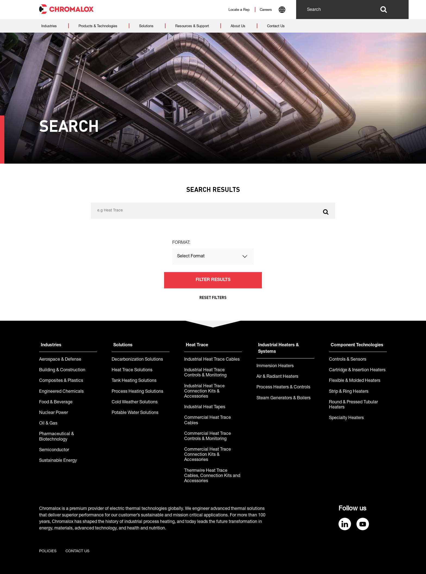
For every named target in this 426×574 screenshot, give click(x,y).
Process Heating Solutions (137, 392)
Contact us (77, 551)
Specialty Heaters (346, 418)
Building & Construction (62, 370)
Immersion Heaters (275, 366)
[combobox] (281, 10)
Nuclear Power (53, 413)
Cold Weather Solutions (135, 402)
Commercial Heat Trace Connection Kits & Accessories (207, 455)
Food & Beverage (56, 402)
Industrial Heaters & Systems (278, 348)
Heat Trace (197, 345)
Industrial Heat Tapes (204, 407)
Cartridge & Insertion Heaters (357, 370)
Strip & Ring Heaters (348, 392)
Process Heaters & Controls (283, 387)
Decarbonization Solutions (137, 360)
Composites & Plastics (61, 381)
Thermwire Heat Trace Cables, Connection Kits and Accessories (212, 476)
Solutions (123, 345)
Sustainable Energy (58, 461)
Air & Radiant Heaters (277, 377)
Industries (51, 345)
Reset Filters (213, 297)
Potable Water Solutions (135, 413)
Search (383, 9)
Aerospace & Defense (60, 360)
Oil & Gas (48, 424)
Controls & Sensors (347, 360)
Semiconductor (54, 450)
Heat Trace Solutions (132, 370)
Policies (48, 551)
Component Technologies (357, 345)
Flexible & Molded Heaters (354, 381)
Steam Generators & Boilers (283, 398)
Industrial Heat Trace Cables (212, 360)
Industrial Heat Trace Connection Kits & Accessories (204, 391)
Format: (181, 243)
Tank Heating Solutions (134, 381)
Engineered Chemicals (61, 392)
